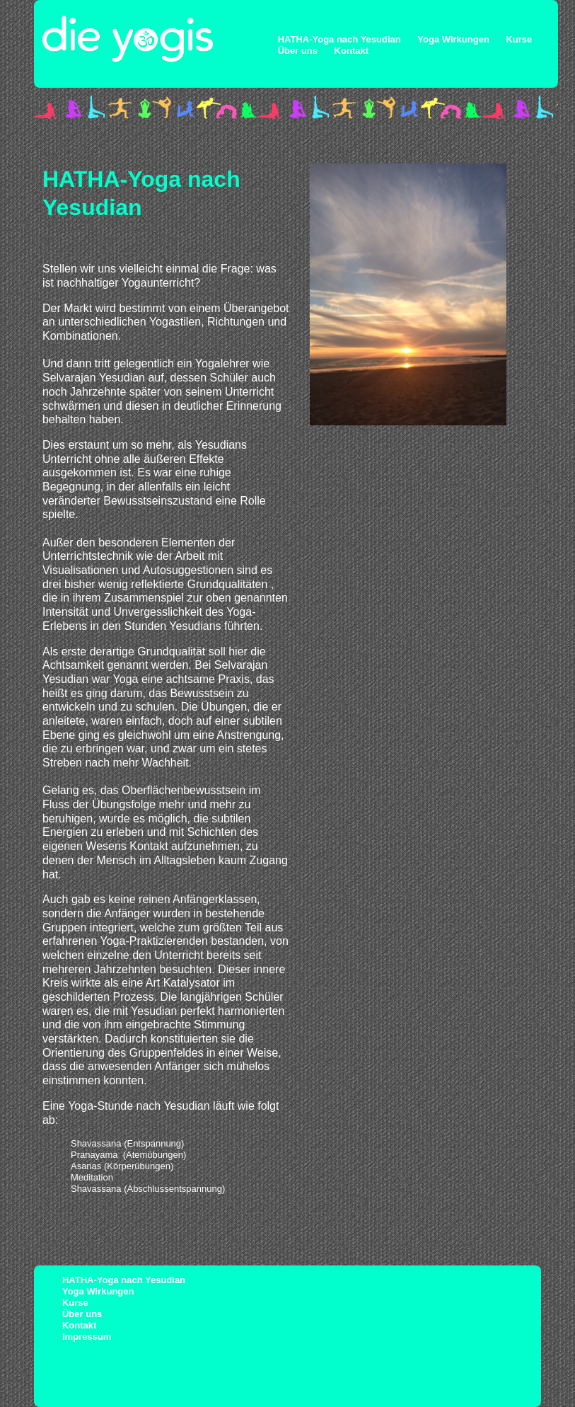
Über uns (298, 50)
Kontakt (351, 50)
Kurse (519, 39)
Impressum (86, 1336)
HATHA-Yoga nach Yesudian (339, 39)
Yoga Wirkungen (453, 39)
